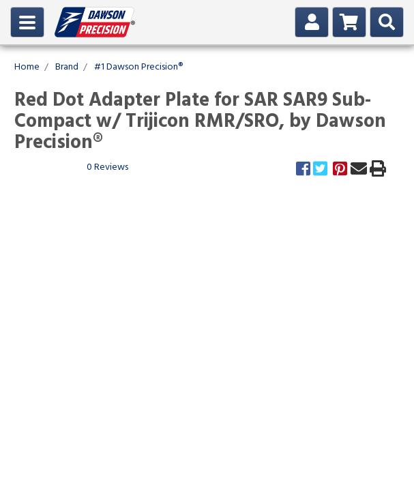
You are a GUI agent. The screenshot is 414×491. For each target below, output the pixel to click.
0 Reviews (107, 167)
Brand (66, 67)
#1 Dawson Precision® (138, 67)
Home (27, 67)
